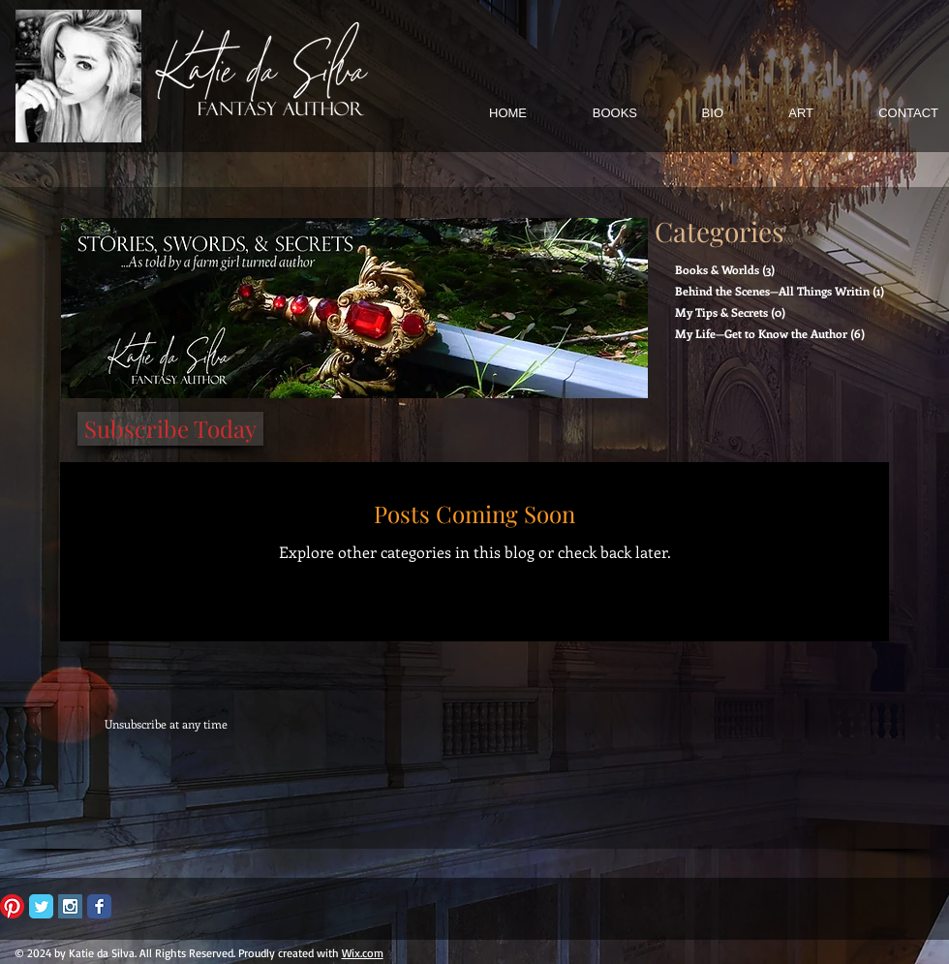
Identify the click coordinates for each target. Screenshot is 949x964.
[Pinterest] (12, 906)
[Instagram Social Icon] (70, 906)
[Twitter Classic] (41, 906)
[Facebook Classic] (99, 906)
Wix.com (362, 953)
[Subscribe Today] (170, 429)
